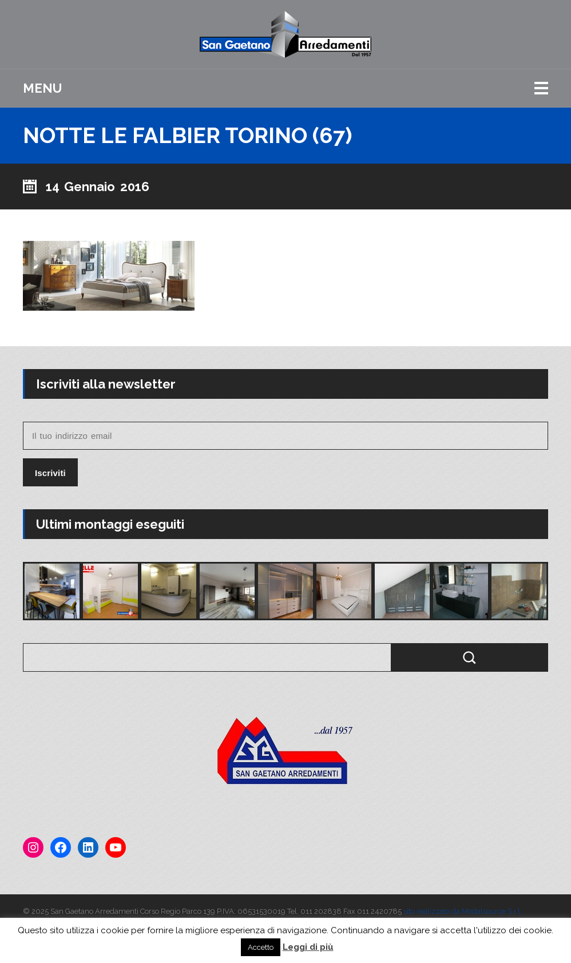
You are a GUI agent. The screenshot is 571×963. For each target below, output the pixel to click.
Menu (42, 88)
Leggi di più (308, 947)
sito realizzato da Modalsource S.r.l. (462, 911)
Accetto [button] (260, 947)
